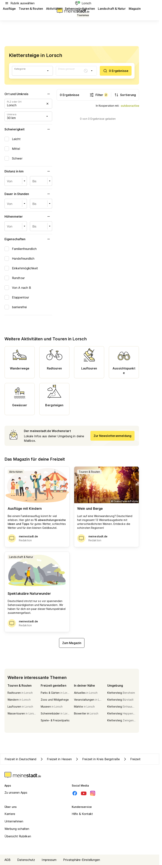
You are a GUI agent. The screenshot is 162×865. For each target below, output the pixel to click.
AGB (7, 860)
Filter (99, 95)
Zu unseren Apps (15, 792)
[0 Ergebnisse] (116, 71)
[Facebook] (75, 793)
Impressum (49, 860)
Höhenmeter (28, 216)
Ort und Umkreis (28, 94)
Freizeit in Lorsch (138, 759)
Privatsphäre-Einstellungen (81, 860)
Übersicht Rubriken (17, 836)
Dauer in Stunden (28, 193)
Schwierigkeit (28, 129)
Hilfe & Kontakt (82, 814)
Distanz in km (28, 171)
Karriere (9, 814)
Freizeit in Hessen (55, 759)
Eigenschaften (28, 239)
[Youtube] (84, 793)
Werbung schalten (16, 829)
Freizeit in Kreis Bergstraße (97, 759)
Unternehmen (13, 821)
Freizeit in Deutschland (20, 759)
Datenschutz (26, 860)
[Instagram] (93, 793)
